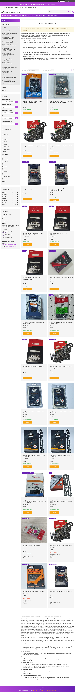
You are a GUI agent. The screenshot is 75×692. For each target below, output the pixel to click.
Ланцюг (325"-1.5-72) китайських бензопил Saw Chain (32, 546)
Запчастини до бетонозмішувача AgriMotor (10, 45)
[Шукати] (69, 11)
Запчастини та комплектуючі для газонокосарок (7, 63)
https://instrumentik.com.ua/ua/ (9, 244)
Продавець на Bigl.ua (37, 689)
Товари (9, 15)
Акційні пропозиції (52, 15)
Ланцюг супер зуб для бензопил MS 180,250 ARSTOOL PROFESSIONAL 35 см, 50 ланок (61, 501)
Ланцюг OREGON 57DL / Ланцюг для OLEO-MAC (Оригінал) (33, 234)
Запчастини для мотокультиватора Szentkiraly (7, 59)
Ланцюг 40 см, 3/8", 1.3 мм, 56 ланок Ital (34, 146)
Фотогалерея (5, 24)
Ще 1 (4, 151)
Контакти (21, 15)
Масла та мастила (8, 74)
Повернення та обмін (41, 15)
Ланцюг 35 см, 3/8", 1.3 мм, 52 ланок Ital (61, 545)
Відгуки (4, 90)
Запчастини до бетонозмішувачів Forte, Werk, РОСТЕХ (9, 49)
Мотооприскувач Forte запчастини (8, 72)
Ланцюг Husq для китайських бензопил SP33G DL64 (58, 189)
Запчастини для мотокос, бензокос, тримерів (9, 38)
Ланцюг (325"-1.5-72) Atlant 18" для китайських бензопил (32, 102)
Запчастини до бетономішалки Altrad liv (9, 80)
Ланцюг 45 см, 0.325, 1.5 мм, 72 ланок (33, 591)
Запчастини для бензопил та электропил (9, 30)
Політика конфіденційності (50, 690)
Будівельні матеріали (8, 83)
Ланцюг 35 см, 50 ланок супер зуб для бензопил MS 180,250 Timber (61, 102)
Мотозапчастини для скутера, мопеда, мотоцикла (10, 41)
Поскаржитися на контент (38, 690)
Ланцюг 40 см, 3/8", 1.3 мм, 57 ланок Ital (61, 146)
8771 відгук (62, 1)
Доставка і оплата (29, 15)
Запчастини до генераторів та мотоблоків (10, 34)
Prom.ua (44, 687)
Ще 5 (4, 181)
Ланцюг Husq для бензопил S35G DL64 (34, 189)
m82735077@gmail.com (11, 246)
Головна (4, 15)
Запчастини (51, 4)
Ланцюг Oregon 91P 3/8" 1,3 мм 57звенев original (31, 278)
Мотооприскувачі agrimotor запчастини (10, 68)
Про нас (16, 15)
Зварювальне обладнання (9, 77)
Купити (27, 112)
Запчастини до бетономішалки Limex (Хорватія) (8, 54)
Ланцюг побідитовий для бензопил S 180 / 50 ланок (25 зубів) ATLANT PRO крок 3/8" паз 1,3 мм (34, 501)
